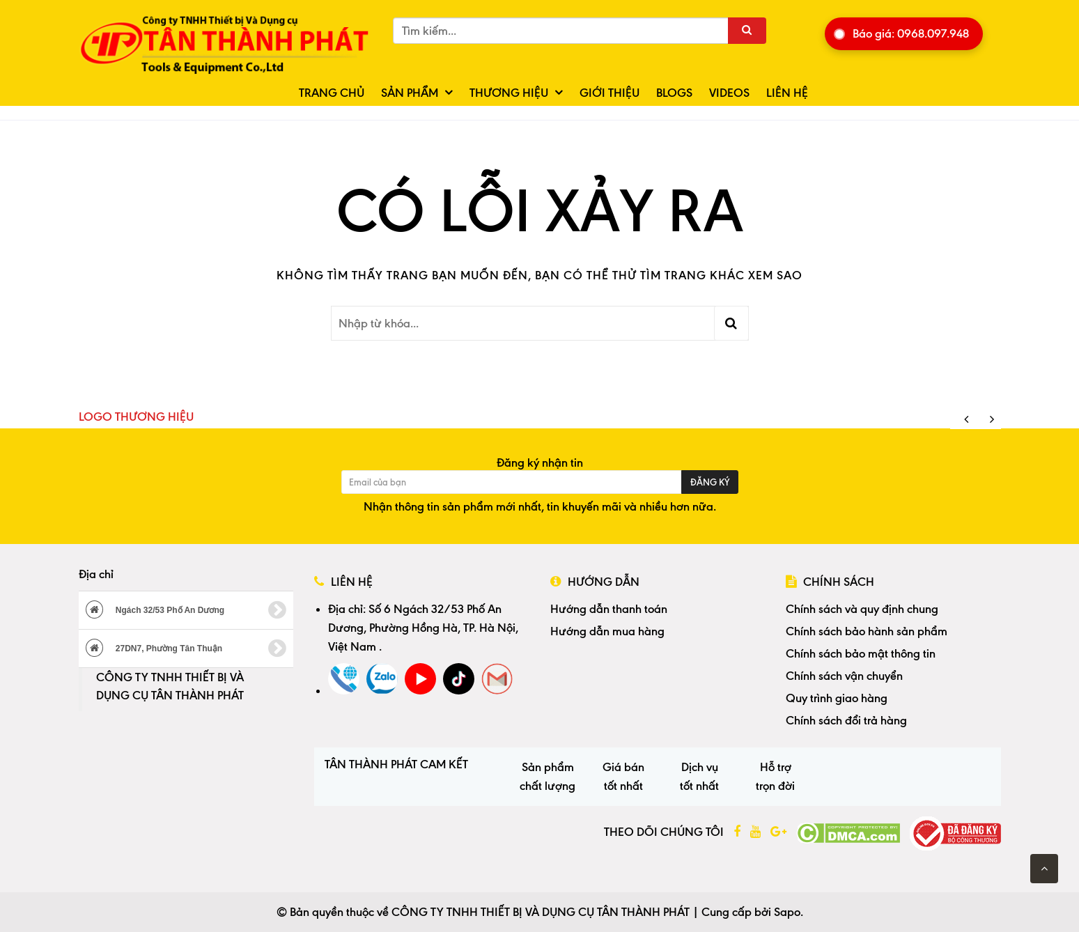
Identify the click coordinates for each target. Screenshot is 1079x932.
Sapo (787, 912)
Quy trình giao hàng (836, 698)
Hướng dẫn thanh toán (608, 609)
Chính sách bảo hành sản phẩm (866, 631)
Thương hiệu (508, 93)
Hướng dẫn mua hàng (607, 631)
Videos (729, 93)
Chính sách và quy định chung (862, 609)
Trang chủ (331, 93)
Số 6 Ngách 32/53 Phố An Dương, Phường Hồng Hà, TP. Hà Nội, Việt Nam (423, 627)
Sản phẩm (409, 93)
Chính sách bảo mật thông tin (861, 653)
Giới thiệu (609, 93)
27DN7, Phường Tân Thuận (186, 648)
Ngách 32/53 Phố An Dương (186, 610)
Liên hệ (787, 93)
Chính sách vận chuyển (844, 676)
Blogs (674, 93)
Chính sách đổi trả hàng (846, 720)
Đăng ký (709, 482)
